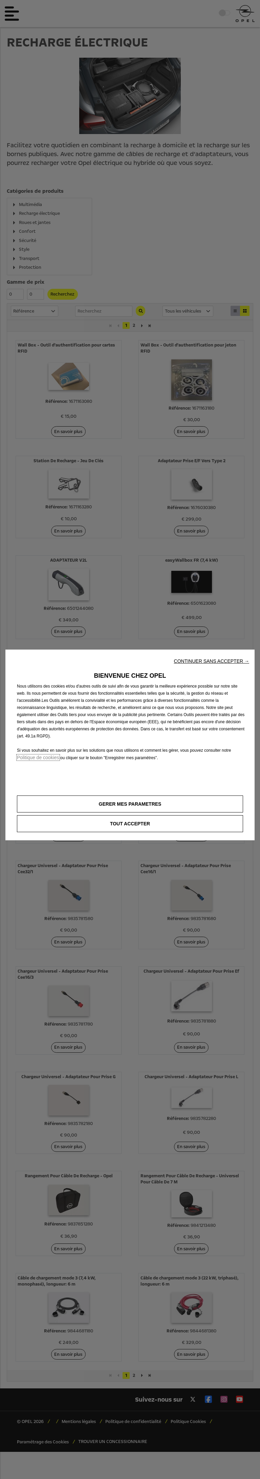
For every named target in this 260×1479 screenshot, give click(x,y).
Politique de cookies (38, 757)
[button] (211, 661)
